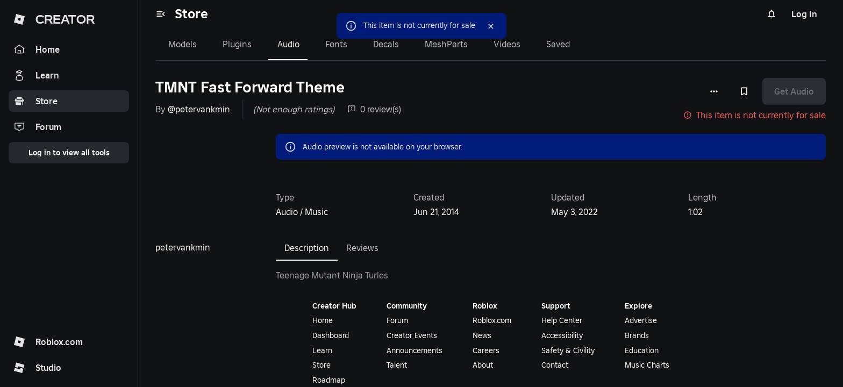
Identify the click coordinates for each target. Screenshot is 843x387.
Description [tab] (306, 247)
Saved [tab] (558, 44)
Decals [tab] (386, 44)
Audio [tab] (288, 44)
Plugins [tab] (237, 44)
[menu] (160, 14)
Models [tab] (182, 44)
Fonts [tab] (336, 44)
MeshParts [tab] (446, 44)
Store (191, 13)
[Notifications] (771, 14)
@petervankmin (199, 109)
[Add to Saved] (744, 91)
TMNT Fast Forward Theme (250, 87)
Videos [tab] (507, 44)
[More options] (714, 91)
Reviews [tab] (362, 247)
